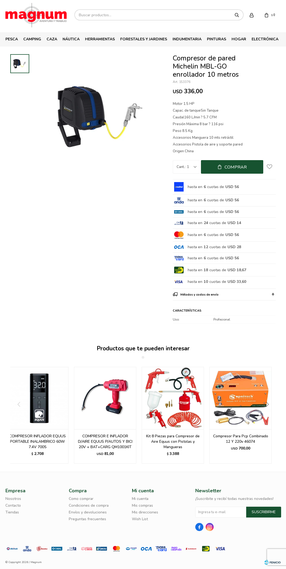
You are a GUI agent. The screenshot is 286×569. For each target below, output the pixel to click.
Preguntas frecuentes (87, 519)
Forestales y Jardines (143, 39)
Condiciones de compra (89, 505)
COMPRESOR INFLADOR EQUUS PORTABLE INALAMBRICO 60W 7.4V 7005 (37, 442)
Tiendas (12, 512)
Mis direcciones (145, 512)
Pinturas (216, 39)
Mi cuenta (140, 498)
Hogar (239, 39)
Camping (32, 39)
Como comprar (81, 498)
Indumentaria (187, 39)
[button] (269, 415)
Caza (52, 39)
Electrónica (265, 39)
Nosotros (13, 498)
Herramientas (100, 39)
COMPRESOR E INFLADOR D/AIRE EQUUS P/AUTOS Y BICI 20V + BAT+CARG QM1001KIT (105, 442)
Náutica (71, 39)
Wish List (140, 519)
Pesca (11, 39)
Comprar (236, 167)
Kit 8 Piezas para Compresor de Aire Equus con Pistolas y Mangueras (173, 442)
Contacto (13, 505)
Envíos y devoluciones (88, 512)
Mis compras (142, 505)
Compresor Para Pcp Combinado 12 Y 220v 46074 (240, 439)
